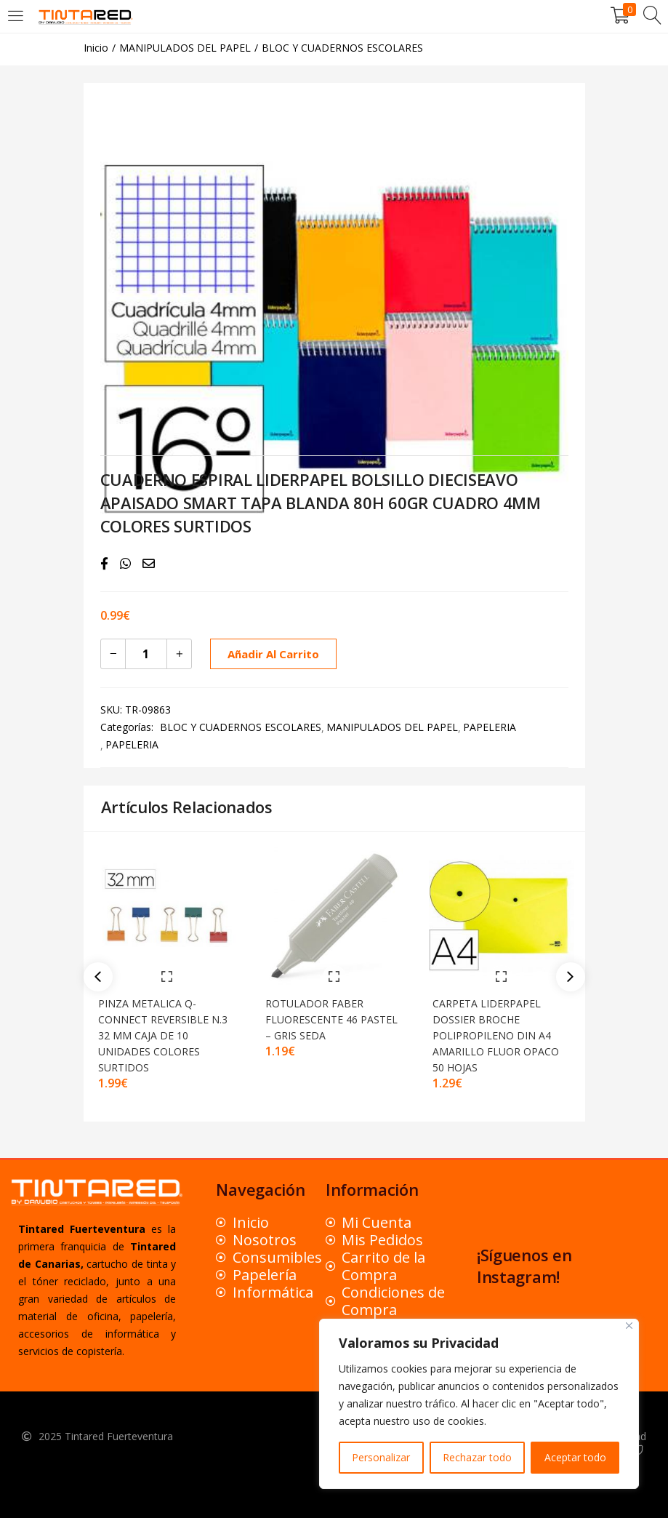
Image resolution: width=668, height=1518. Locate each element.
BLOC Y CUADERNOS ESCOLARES (342, 48)
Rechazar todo (477, 1457)
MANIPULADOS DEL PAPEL (185, 48)
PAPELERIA (489, 727)
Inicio (96, 48)
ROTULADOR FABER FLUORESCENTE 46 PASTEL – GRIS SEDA (319, 1016)
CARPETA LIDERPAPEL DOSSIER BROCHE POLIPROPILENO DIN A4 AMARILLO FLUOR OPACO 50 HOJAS (499, 1032)
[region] (479, 1404)
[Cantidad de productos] (146, 653)
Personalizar (381, 1457)
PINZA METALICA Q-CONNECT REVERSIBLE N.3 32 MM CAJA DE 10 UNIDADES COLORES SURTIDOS (166, 1032)
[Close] (629, 1325)
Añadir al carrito (271, 653)
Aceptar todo (575, 1457)
